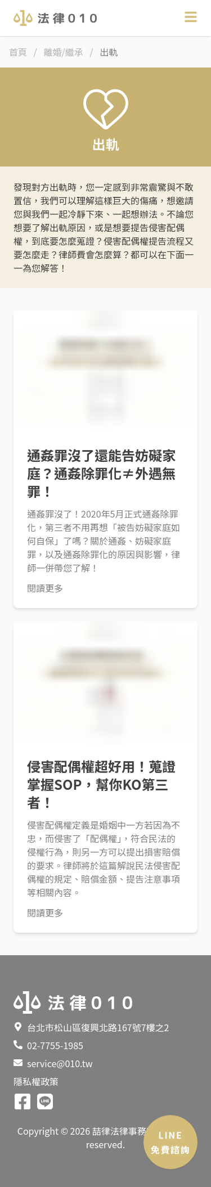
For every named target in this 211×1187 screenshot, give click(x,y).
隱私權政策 (36, 1081)
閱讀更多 (45, 588)
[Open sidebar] (190, 17)
